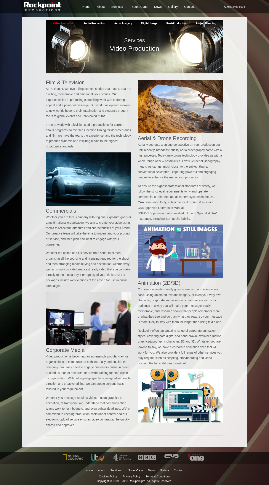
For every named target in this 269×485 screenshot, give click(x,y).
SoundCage (139, 6)
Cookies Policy (108, 476)
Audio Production (94, 23)
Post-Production (177, 23)
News (158, 6)
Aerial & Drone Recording (167, 138)
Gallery (173, 6)
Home (86, 6)
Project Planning (206, 23)
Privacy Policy (131, 476)
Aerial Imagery (123, 23)
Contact (189, 6)
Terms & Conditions (158, 476)
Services (118, 7)
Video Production (63, 23)
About (101, 6)
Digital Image (149, 23)
